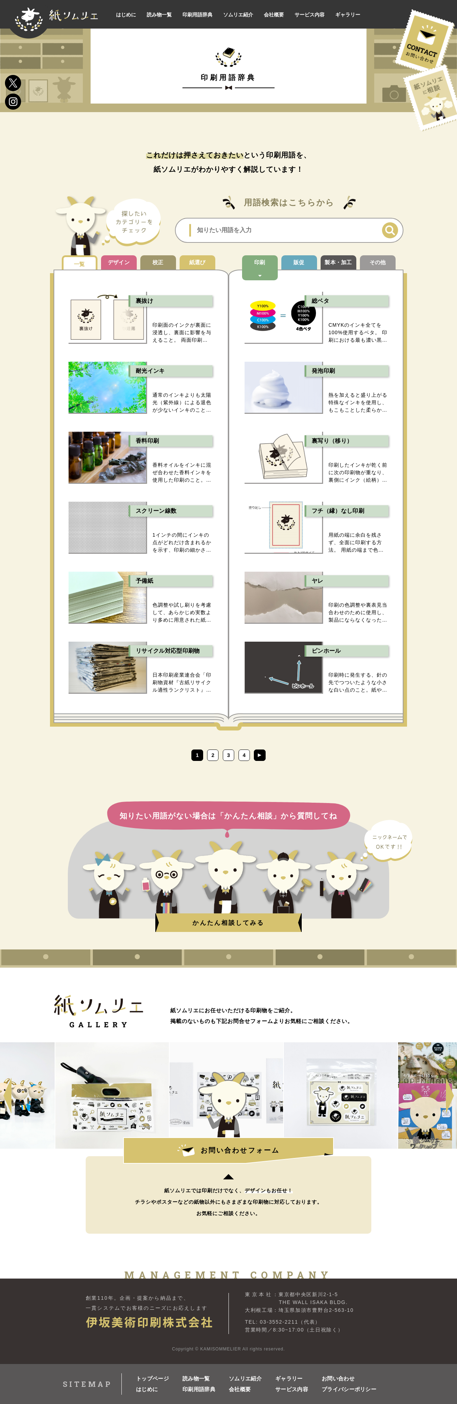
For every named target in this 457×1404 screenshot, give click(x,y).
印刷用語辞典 (198, 1387)
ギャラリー (289, 1376)
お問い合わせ (338, 1376)
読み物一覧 (196, 1376)
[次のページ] (274, 755)
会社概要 (240, 1387)
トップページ (152, 1376)
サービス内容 (291, 1387)
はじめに (147, 1387)
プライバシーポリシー (345, 1387)
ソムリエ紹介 (245, 1376)
